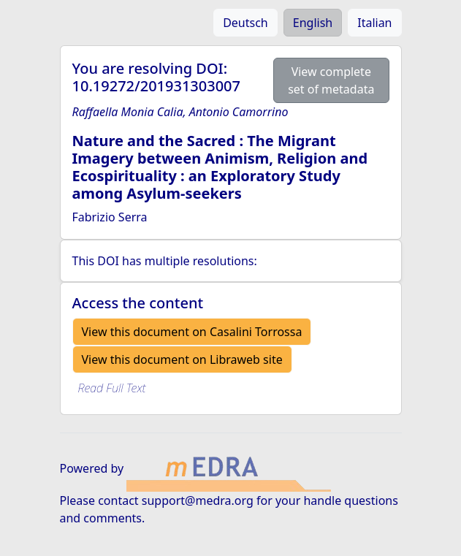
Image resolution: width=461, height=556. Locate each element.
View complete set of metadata (331, 80)
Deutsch (245, 23)
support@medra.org (198, 500)
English (312, 23)
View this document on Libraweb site (182, 359)
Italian (374, 23)
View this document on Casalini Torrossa (192, 332)
